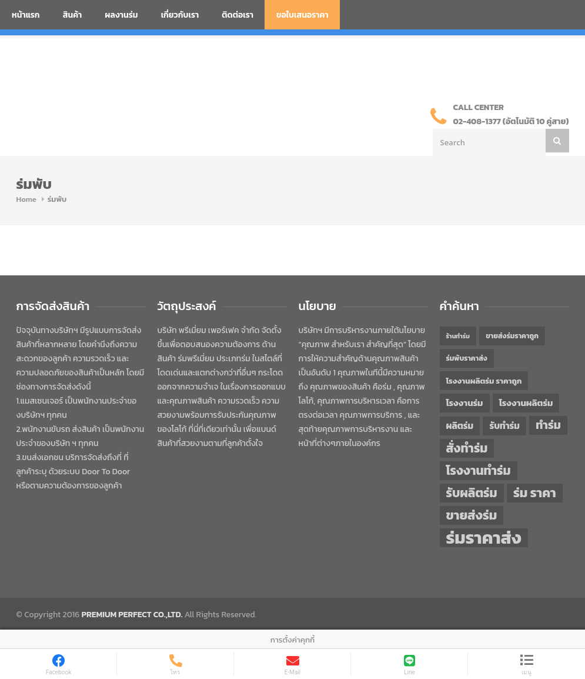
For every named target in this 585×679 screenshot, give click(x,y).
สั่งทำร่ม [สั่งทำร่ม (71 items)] (467, 448)
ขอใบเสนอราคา (302, 15)
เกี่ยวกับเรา (180, 15)
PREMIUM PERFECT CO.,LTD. (132, 614)
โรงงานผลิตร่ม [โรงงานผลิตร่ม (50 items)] (526, 403)
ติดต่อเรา (237, 15)
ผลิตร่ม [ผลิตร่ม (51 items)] (460, 425)
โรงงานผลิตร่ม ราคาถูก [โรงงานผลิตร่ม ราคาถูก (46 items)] (484, 381)
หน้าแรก (26, 15)
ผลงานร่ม (121, 15)
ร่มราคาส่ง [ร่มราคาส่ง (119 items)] (484, 537)
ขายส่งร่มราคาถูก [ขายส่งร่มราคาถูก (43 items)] (512, 336)
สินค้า (72, 15)
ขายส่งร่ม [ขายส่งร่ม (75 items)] (471, 515)
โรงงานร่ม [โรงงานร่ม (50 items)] (464, 403)
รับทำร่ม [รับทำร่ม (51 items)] (504, 425)
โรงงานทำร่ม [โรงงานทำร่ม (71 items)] (478, 470)
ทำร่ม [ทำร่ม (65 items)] (548, 425)
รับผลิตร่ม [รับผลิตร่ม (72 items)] (471, 493)
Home (26, 199)
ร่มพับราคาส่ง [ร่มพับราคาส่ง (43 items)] (466, 358)
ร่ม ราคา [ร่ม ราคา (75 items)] (534, 493)
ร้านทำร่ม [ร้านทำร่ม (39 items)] (458, 336)
